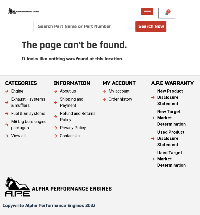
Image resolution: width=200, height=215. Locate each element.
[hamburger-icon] (147, 11)
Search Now (151, 26)
